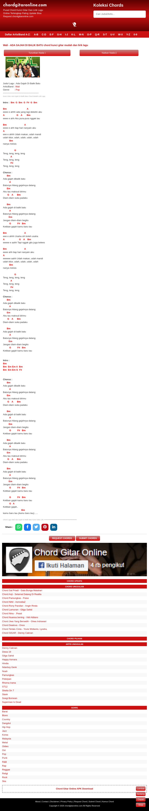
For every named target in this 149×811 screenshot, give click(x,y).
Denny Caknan (9, 648)
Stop (140, 804)
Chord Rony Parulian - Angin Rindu (19, 605)
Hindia (5, 663)
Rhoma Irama (9, 682)
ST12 (5, 686)
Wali (17, 86)
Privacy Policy (67, 801)
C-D (44, 34)
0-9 (135, 34)
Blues (5, 715)
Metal (5, 742)
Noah (5, 671)
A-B (36, 34)
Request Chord (80, 801)
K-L (73, 34)
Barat (5, 711)
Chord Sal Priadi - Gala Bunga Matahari (22, 590)
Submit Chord (94, 801)
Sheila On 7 (8, 690)
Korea (5, 734)
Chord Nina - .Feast (12, 613)
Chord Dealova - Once (13, 625)
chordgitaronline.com (25, 5)
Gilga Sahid (8, 655)
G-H (59, 34)
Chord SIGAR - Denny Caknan (17, 633)
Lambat (140, 788)
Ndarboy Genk (9, 667)
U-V (112, 34)
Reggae (6, 769)
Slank (5, 694)
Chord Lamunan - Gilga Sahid (17, 609)
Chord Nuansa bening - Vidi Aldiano (20, 617)
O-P (89, 34)
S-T (105, 34)
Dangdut (6, 723)
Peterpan (6, 679)
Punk (4, 758)
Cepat (141, 799)
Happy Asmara (9, 659)
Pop (18, 89)
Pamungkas (8, 675)
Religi (5, 773)
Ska (4, 781)
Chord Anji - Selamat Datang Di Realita (21, 594)
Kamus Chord (108, 801)
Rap (4, 765)
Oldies (5, 746)
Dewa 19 (6, 651)
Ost (4, 750)
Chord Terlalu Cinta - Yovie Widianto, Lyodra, (24, 629)
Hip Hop (6, 727)
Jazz (4, 731)
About (37, 801)
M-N (81, 34)
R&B (4, 762)
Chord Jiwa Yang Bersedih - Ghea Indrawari (24, 621)
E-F (52, 34)
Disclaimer (54, 801)
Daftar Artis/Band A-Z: (17, 34)
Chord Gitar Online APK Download (74, 788)
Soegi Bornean (9, 698)
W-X (120, 34)
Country (6, 719)
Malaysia (6, 738)
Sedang (141, 794)
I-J (66, 34)
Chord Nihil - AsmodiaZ (14, 602)
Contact (45, 801)
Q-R (97, 34)
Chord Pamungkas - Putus (15, 598)
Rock (4, 777)
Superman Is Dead (11, 702)
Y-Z (128, 34)
